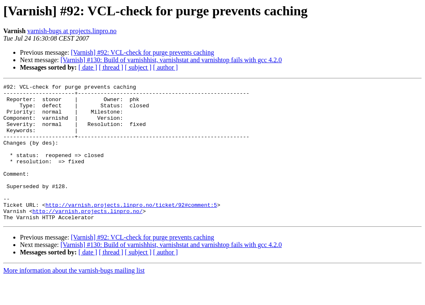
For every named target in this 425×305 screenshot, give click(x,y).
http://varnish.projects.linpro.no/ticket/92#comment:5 (131, 229)
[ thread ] (111, 67)
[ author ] (165, 67)
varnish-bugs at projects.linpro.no (72, 30)
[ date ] (87, 67)
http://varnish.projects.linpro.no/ (87, 237)
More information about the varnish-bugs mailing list (73, 297)
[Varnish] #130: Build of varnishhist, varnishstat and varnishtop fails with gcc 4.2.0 (171, 59)
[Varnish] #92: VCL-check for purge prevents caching (142, 52)
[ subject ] (138, 67)
